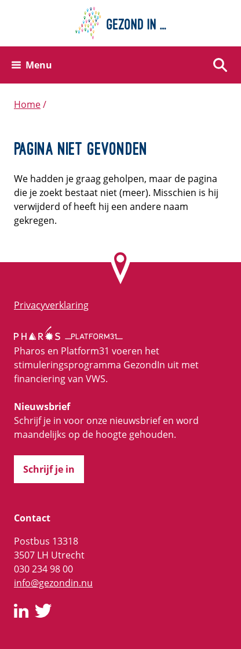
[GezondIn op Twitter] (43, 612)
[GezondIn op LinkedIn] (21, 612)
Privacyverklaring (51, 305)
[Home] (120, 23)
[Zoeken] (220, 65)
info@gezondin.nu (53, 583)
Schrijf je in (49, 469)
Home (27, 104)
